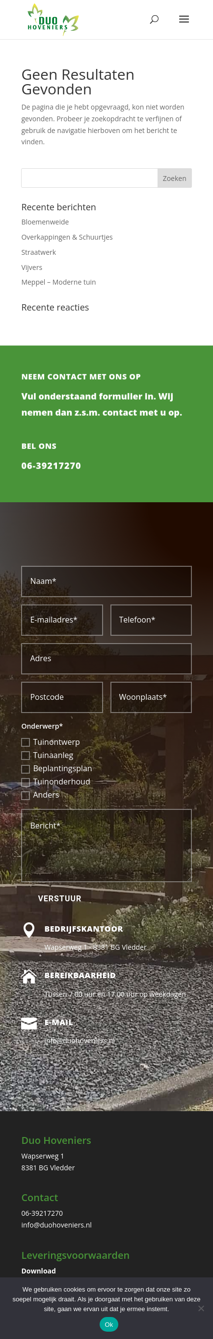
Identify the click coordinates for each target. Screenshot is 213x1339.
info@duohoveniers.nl (56, 1224)
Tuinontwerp (50, 741)
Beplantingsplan (56, 768)
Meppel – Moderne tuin (58, 282)
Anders (40, 794)
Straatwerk (38, 252)
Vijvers (31, 267)
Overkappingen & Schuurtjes (66, 237)
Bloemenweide (45, 221)
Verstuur (59, 898)
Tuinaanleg (47, 755)
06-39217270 (51, 482)
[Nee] (201, 1308)
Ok (109, 1324)
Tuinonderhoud (55, 781)
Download (38, 1270)
